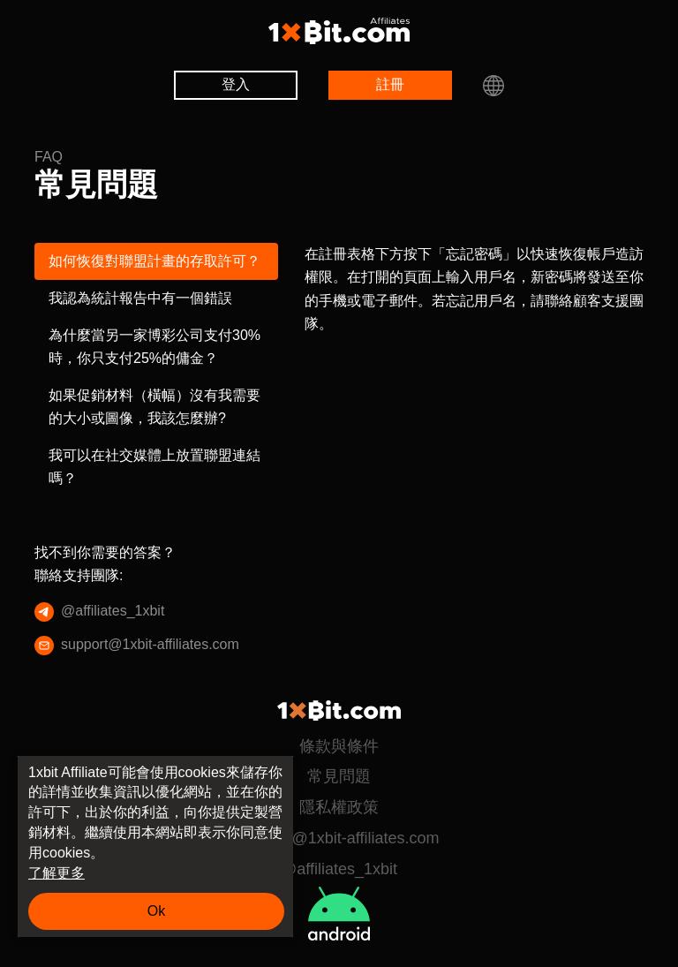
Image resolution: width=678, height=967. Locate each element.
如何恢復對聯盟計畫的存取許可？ (154, 261)
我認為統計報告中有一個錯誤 (140, 298)
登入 (236, 84)
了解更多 (56, 872)
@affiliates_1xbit (104, 612)
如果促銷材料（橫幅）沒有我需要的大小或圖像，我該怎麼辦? (154, 407)
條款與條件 (339, 746)
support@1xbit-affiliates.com (149, 645)
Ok (156, 910)
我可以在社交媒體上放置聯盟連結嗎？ (154, 467)
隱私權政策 (339, 807)
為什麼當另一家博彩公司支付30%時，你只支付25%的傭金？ (155, 346)
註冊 (390, 84)
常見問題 (339, 776)
